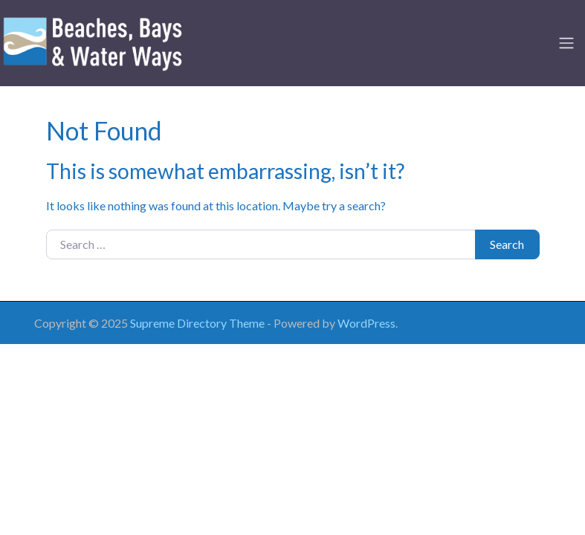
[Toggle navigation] (566, 43)
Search (507, 244)
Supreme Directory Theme (198, 323)
